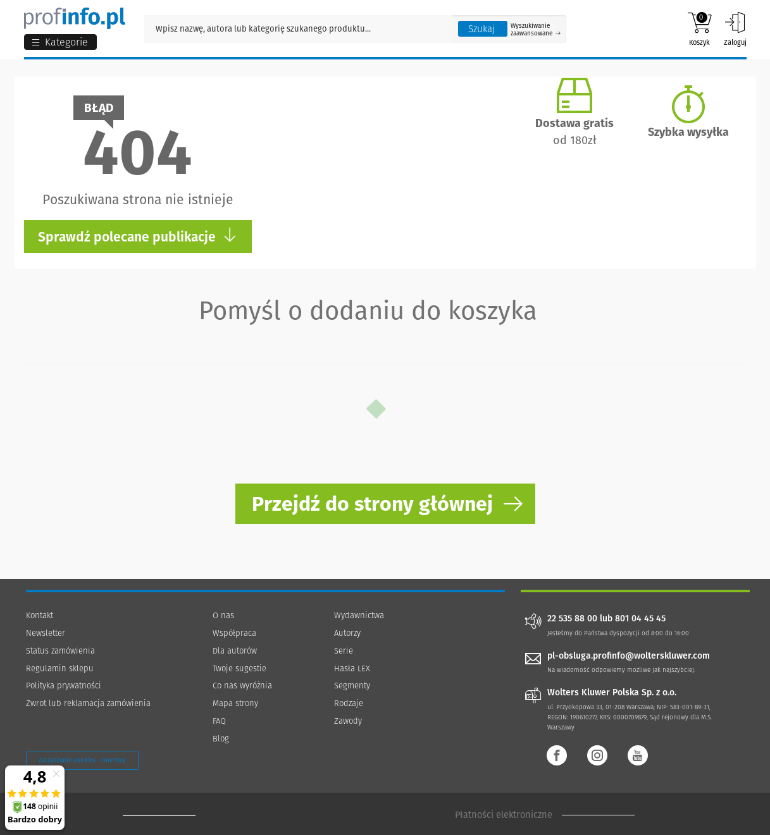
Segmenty (352, 685)
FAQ (219, 721)
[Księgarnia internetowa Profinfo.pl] (74, 18)
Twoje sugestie (239, 668)
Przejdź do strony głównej (372, 504)
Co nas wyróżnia (242, 685)
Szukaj (481, 29)
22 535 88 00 (572, 619)
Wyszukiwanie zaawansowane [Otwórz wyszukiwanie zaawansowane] (536, 29)
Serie (343, 650)
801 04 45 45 (640, 619)
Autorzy (347, 633)
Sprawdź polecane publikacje (137, 236)
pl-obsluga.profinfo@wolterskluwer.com (628, 655)
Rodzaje (348, 703)
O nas (223, 615)
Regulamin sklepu (60, 668)
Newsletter (45, 633)
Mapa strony (235, 703)
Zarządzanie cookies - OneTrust (82, 760)
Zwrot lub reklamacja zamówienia (88, 703)
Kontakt (39, 615)
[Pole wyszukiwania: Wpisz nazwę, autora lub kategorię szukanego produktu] (298, 29)
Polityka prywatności (63, 685)
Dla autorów (235, 650)
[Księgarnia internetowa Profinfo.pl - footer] (159, 815)
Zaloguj (735, 29)
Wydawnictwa (359, 615)
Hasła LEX (352, 668)
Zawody (348, 721)
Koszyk (699, 29)
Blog (221, 738)
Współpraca (234, 633)
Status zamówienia (60, 650)
